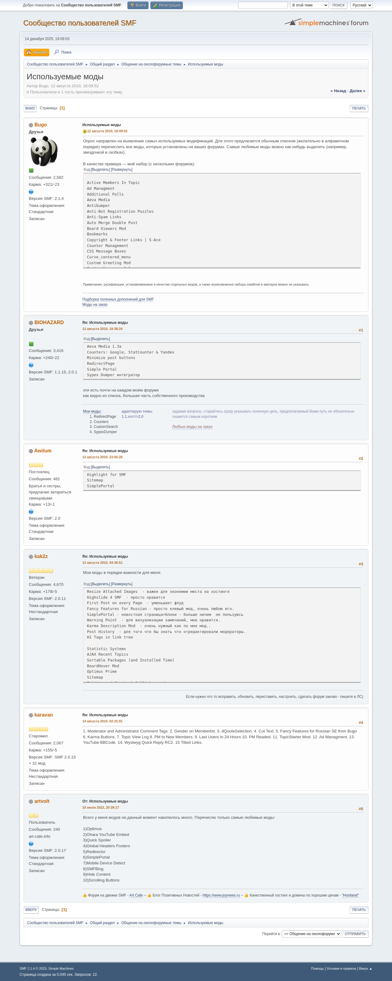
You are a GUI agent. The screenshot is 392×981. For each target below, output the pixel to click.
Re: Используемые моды (105, 322)
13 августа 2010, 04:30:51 (102, 562)
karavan (43, 714)
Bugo (40, 124)
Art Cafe (136, 895)
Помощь (317, 968)
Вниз (30, 108)
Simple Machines (61, 968)
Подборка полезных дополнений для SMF (118, 299)
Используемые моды (101, 125)
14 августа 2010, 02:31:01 (102, 721)
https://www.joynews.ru (221, 895)
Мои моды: (92, 411)
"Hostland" (350, 895)
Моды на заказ (94, 304)
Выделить (100, 169)
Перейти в (271, 933)
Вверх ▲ (365, 968)
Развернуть (121, 169)
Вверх (31, 910)
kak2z (41, 556)
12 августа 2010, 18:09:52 (107, 131)
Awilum (43, 450)
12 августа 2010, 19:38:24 (102, 329)
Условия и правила (341, 968)
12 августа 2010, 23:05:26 (102, 457)
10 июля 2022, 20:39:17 (100, 807)
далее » (357, 90)
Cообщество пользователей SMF (79, 23)
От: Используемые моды (105, 801)
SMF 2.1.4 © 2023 (33, 968)
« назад (338, 90)
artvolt (41, 801)
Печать (359, 108)
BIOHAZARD (49, 322)
